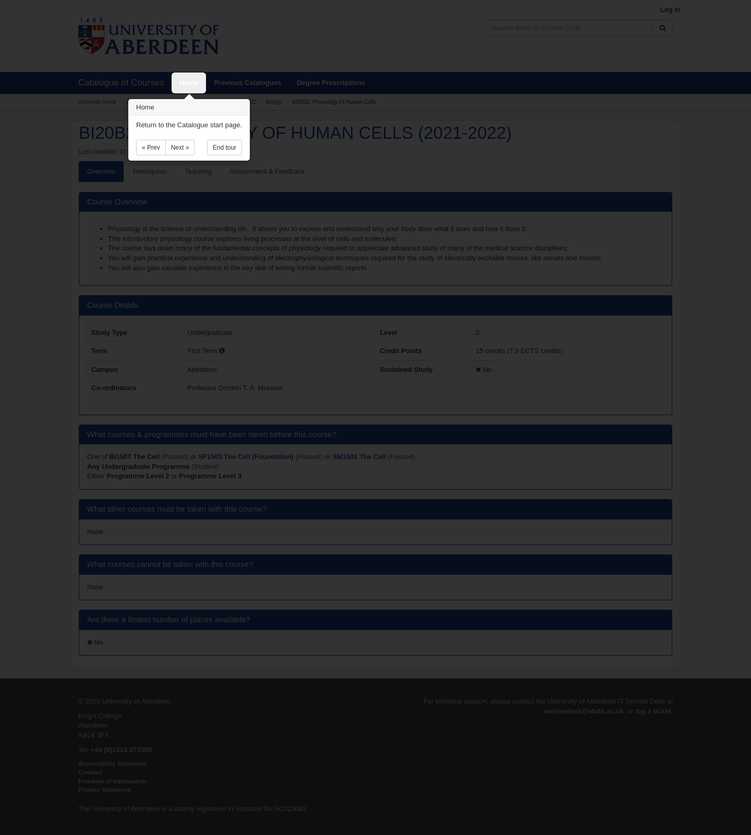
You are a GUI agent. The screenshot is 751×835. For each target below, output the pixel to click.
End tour (224, 147)
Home (188, 83)
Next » (180, 147)
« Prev (151, 147)
